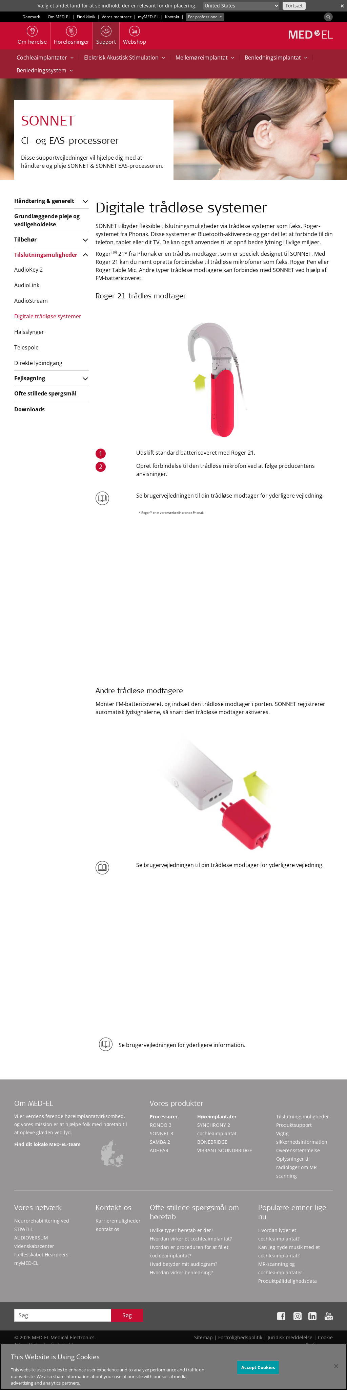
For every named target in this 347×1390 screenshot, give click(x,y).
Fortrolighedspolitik (240, 1337)
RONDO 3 (160, 1125)
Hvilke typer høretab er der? (181, 1230)
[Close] (336, 1369)
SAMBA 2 (160, 1142)
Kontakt (172, 17)
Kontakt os (107, 1229)
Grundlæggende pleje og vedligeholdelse (47, 220)
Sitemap (203, 1337)
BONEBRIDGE (212, 1142)
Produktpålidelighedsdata (287, 1281)
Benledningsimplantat (276, 57)
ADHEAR (159, 1150)
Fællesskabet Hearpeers (41, 1254)
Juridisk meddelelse (290, 1337)
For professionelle (205, 17)
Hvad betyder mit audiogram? (183, 1264)
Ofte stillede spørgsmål (45, 393)
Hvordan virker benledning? (181, 1272)
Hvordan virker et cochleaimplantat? (191, 1238)
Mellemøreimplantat (205, 57)
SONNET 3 (161, 1133)
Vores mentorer (116, 17)
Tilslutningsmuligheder (45, 254)
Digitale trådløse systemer (47, 316)
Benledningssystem (45, 70)
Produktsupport (294, 1125)
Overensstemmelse (298, 1150)
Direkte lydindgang (38, 363)
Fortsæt (294, 5)
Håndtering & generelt (44, 201)
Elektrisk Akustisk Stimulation (124, 57)
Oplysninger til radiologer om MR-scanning (297, 1167)
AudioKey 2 (28, 269)
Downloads (29, 409)
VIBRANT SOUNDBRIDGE (224, 1150)
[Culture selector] (241, 6)
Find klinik (86, 17)
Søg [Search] (127, 1315)
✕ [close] (342, 6)
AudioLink (26, 285)
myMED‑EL (148, 17)
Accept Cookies (258, 1371)
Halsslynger (29, 332)
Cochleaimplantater (45, 57)
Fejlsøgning (29, 378)
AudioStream (31, 300)
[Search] (328, 17)
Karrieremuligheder (118, 1220)
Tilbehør (25, 239)
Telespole (26, 347)
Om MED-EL (59, 17)
